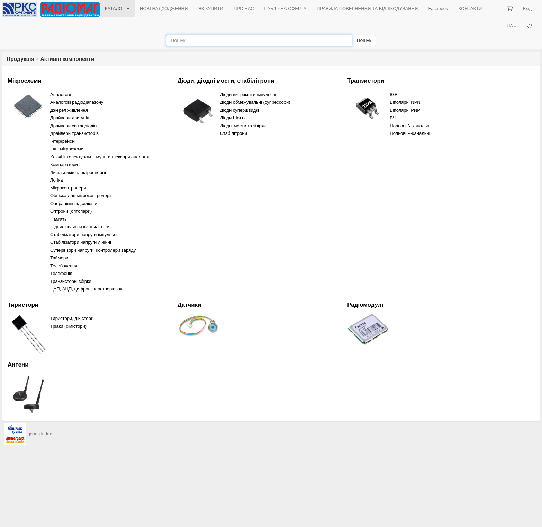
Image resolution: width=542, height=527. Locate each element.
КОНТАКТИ (470, 8)
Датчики (189, 305)
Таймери (59, 257)
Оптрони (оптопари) (71, 211)
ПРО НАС (244, 8)
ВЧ (393, 117)
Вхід (527, 8)
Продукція (20, 59)
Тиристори (23, 305)
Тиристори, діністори (71, 318)
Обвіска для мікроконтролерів (81, 195)
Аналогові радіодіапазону (76, 102)
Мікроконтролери (68, 188)
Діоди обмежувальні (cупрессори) (255, 102)
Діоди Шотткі (233, 117)
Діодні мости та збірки (243, 125)
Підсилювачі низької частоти (80, 226)
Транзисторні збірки (70, 281)
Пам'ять (58, 219)
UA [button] (511, 25)
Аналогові (60, 94)
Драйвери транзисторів (74, 133)
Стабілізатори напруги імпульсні (83, 234)
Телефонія (61, 273)
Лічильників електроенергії (78, 172)
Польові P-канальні (410, 133)
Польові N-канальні (410, 125)
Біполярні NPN (405, 102)
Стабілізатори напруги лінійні (80, 242)
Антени (18, 364)
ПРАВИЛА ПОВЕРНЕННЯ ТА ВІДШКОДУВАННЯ (367, 8)
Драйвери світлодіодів (73, 125)
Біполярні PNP (405, 110)
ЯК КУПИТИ (210, 8)
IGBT (395, 94)
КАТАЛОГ (117, 8)
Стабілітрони (233, 133)
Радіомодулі (365, 305)
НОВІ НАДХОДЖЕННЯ (164, 8)
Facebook (438, 8)
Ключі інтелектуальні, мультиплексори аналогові (100, 156)
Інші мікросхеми (66, 148)
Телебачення (63, 265)
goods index (40, 433)
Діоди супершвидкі (239, 110)
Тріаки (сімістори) (68, 326)
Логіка (56, 180)
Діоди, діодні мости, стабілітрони (226, 80)
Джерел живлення (69, 110)
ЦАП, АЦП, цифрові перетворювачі (86, 289)
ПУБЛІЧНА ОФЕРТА (285, 8)
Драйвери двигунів (69, 117)
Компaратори (64, 164)
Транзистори (365, 80)
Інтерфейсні (62, 141)
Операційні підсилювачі (74, 203)
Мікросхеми (25, 80)
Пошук (363, 40)
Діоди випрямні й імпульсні (248, 94)
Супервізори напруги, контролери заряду (93, 250)
